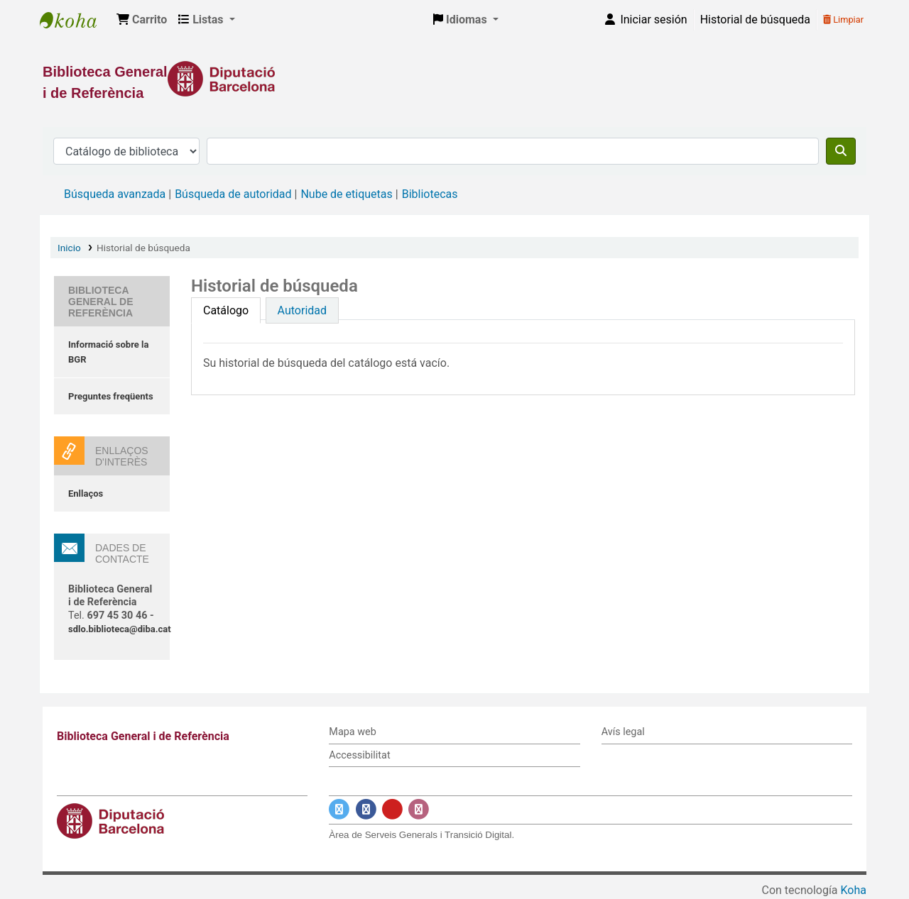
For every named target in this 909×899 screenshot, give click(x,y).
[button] (142, 20)
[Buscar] (841, 151)
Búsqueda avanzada (114, 194)
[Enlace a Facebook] (366, 810)
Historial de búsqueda (755, 19)
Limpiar (843, 19)
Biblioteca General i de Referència (75, 20)
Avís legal (623, 732)
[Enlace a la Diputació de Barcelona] (454, 78)
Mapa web (352, 732)
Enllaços (85, 493)
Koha (853, 890)
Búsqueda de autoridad (233, 194)
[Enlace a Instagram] (418, 810)
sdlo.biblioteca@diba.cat (119, 629)
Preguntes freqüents (110, 396)
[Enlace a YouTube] (392, 810)
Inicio (69, 247)
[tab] (226, 310)
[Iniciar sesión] (644, 20)
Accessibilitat (359, 755)
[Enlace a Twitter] (339, 810)
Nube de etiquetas (346, 194)
